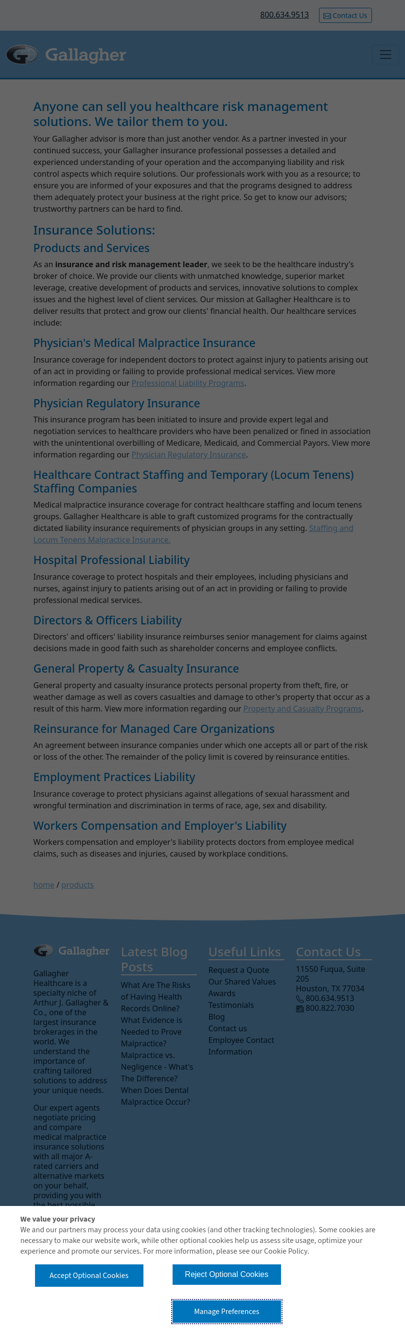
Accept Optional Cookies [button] (89, 1275)
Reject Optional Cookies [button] (226, 1274)
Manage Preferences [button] (226, 1311)
